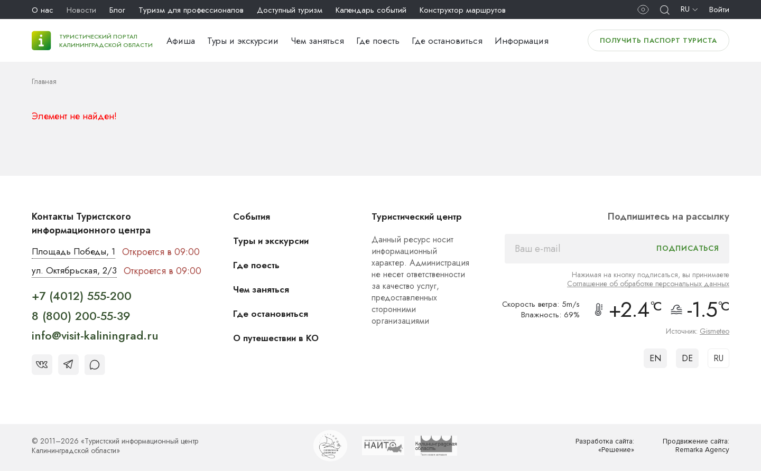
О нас (42, 10)
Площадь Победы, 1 (76, 252)
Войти (719, 9)
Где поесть (378, 40)
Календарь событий (371, 10)
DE (687, 358)
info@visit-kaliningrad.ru (95, 336)
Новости (81, 10)
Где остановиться (447, 40)
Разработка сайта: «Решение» (602, 446)
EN (655, 358)
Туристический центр (422, 216)
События (256, 216)
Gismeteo (714, 331)
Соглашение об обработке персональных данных (648, 283)
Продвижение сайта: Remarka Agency (692, 446)
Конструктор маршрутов (463, 10)
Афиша (180, 40)
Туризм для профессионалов (191, 10)
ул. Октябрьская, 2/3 (76, 271)
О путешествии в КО (282, 338)
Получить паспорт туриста (658, 40)
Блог (117, 10)
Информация (522, 40)
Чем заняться (317, 40)
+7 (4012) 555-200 (82, 296)
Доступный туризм (289, 10)
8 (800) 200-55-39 (81, 316)
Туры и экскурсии (243, 40)
